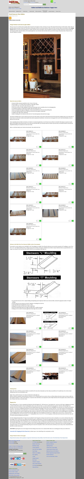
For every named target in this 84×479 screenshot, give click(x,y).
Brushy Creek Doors (36, 443)
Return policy (11, 475)
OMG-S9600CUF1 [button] (29, 131)
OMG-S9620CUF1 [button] (62, 149)
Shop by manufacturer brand (14, 469)
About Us (17, 8)
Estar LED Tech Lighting (37, 449)
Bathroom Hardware (12, 11)
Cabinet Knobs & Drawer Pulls (52, 449)
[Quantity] (37, 146)
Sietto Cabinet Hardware (37, 463)
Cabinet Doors (25, 11)
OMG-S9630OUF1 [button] (29, 223)
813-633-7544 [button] (26, 2)
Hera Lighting (35, 454)
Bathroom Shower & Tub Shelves (52, 451)
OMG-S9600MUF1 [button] (62, 131)
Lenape (34, 456)
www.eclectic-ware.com (15, 440)
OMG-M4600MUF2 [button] (30, 331)
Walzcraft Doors (35, 467)
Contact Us (13, 8)
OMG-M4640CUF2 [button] (29, 349)
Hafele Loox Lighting (36, 452)
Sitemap (18, 446)
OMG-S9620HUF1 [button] (29, 168)
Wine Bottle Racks (56, 437)
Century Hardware (36, 447)
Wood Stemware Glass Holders (37, 437)
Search (44, 4)
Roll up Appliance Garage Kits (25, 437)
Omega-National (35, 458)
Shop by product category (13, 471)
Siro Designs (35, 465)
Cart (55, 2)
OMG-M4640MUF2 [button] (30, 368)
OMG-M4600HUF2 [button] (62, 312)
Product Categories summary (51, 442)
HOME (10, 8)
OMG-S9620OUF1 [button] (29, 186)
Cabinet (56, 456)
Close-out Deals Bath (50, 456)
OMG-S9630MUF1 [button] (62, 205)
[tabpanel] (33, 1)
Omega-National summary (14, 437)
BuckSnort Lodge (36, 445)
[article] (26, 139)
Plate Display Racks (64, 437)
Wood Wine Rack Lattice (47, 437)
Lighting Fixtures (18, 11)
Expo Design (35, 451)
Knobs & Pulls (32, 11)
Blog (20, 8)
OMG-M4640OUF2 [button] (62, 368)
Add (40, 146)
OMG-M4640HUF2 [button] (62, 349)
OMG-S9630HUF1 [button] (29, 205)
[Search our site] (33, 4)
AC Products (35, 442)
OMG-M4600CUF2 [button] (29, 312)
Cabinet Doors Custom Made (51, 447)
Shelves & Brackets (38, 11)
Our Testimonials (19, 447)
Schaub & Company (36, 461)
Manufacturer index (12, 447)
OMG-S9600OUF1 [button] (29, 149)
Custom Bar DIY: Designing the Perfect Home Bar (19, 431)
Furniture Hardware (51, 11)
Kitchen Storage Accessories (45, 11)
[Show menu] (10, 18)
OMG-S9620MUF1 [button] (62, 168)
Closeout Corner (58, 11)
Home (10, 440)
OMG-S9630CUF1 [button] (62, 186)
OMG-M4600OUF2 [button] (62, 331)
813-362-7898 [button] (33, 2)
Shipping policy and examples (14, 473)
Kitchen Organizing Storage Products (53, 452)
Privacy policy (16, 475)
